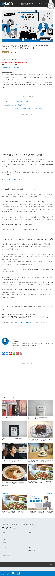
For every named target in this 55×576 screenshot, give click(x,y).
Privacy (4, 542)
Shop (29, 532)
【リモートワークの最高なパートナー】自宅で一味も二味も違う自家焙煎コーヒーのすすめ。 (40, 503)
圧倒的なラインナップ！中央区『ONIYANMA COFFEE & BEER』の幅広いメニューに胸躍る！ (14, 504)
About (3, 535)
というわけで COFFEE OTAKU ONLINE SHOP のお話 (24, 108)
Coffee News (31, 550)
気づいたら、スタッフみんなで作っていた (20, 101)
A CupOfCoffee (6, 555)
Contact (4, 539)
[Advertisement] (27, 127)
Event (29, 547)
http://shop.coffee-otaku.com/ (11, 67)
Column (4, 547)
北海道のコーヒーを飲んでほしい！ (18, 105)
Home (3, 532)
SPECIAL (5, 52)
